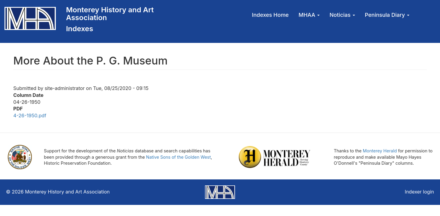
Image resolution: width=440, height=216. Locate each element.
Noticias (342, 15)
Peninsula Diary (387, 15)
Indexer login (419, 192)
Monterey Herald (380, 150)
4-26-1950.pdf (29, 115)
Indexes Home (270, 15)
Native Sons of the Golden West (178, 157)
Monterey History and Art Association (110, 13)
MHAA (309, 15)
